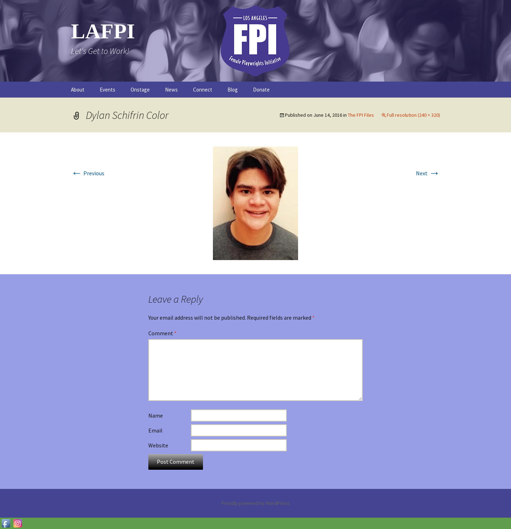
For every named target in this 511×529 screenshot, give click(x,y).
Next (428, 173)
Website (158, 445)
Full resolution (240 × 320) (413, 115)
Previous (87, 173)
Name (155, 415)
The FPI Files (361, 115)
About (77, 89)
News (171, 89)
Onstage (140, 89)
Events (107, 89)
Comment (162, 333)
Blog (232, 89)
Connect (202, 89)
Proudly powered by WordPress (255, 503)
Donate (261, 89)
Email (155, 430)
